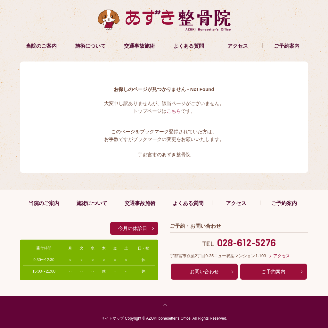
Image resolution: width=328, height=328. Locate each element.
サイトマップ (112, 318)
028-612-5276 (246, 243)
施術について (90, 46)
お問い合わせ (204, 271)
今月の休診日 (132, 228)
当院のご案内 (41, 46)
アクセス (237, 46)
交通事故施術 (139, 46)
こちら (174, 111)
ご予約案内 (286, 46)
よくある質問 (188, 46)
